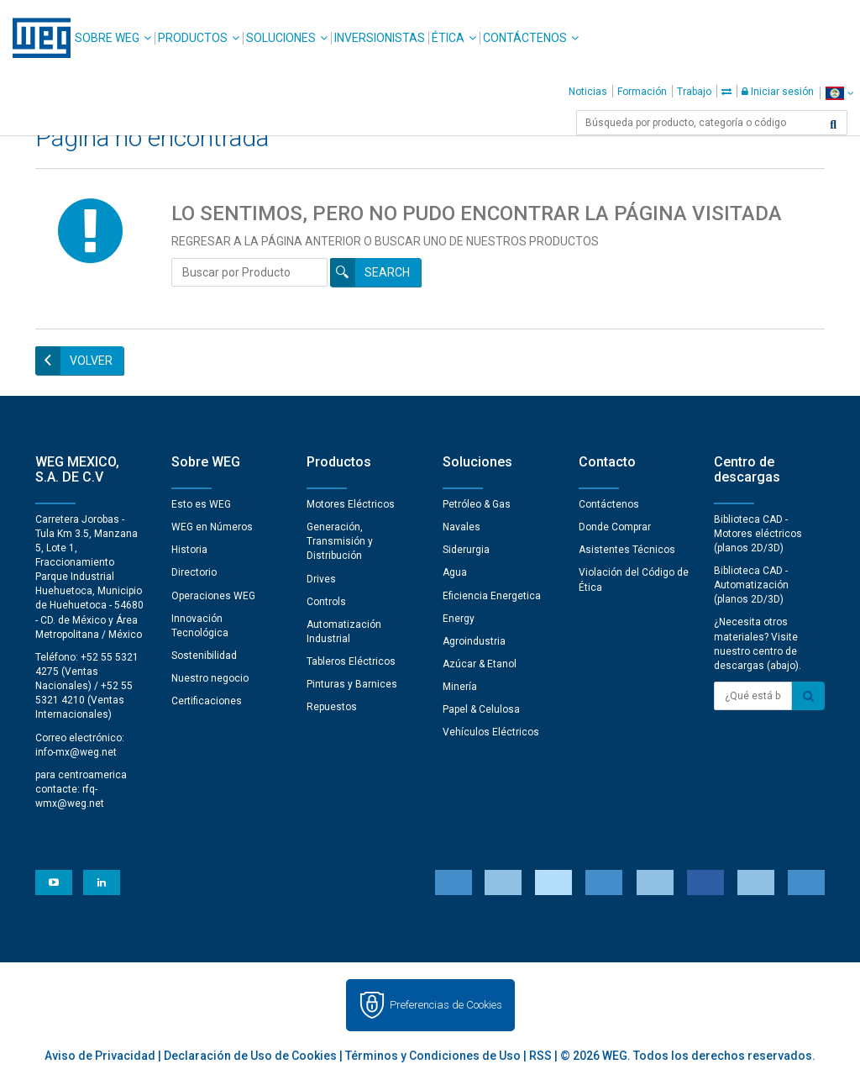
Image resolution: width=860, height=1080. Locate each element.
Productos (193, 38)
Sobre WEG (107, 38)
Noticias (588, 91)
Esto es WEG (201, 504)
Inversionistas (379, 38)
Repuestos (332, 707)
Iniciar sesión (778, 91)
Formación (642, 91)
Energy (459, 618)
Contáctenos (525, 38)
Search (387, 272)
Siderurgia (466, 550)
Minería (460, 687)
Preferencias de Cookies (446, 1004)
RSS (540, 1055)
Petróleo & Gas (477, 504)
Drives (321, 579)
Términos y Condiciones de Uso (433, 1055)
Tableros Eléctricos (351, 661)
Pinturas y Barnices (352, 684)
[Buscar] (833, 124)
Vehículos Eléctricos (491, 732)
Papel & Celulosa (481, 709)
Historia (189, 550)
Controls (326, 602)
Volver (91, 360)
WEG (35, 38)
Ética (448, 38)
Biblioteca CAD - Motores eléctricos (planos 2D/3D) (758, 534)
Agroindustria (474, 641)
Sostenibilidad (204, 655)
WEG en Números (212, 527)
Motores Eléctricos (351, 504)
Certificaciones (206, 701)
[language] (839, 93)
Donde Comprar (615, 527)
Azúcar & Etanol (480, 664)
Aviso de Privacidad (100, 1055)
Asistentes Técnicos (627, 550)
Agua (455, 572)
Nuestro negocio (210, 678)
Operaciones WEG (213, 596)
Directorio (194, 572)
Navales (461, 527)
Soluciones (281, 38)
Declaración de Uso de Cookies (250, 1055)
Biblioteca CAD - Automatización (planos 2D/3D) (751, 585)
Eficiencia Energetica (492, 596)
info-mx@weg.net (76, 752)
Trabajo (694, 91)
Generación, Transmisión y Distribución (340, 541)
